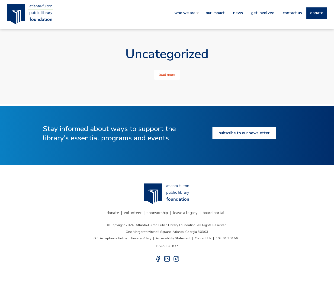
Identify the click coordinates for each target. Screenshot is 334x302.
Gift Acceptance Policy (110, 238)
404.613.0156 (227, 238)
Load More (167, 74)
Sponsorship (157, 212)
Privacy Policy (141, 238)
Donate (113, 212)
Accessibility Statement (173, 238)
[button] (158, 259)
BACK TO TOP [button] (167, 246)
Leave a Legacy (185, 212)
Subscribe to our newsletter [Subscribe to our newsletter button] (244, 133)
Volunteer (133, 212)
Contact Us (203, 238)
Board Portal (213, 212)
